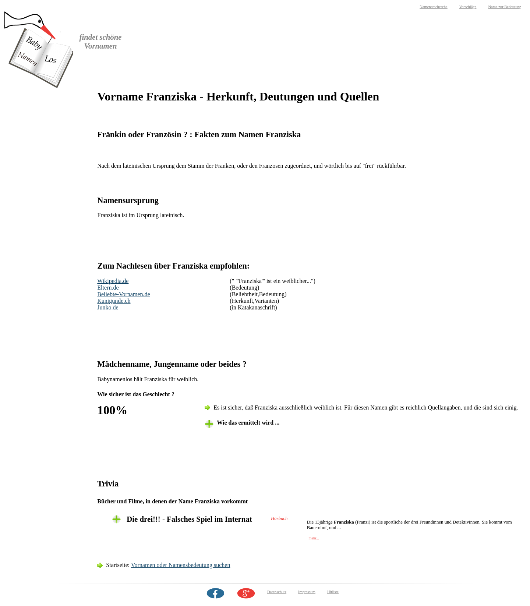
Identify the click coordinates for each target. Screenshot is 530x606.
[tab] (319, 519)
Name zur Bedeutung (504, 7)
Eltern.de (108, 287)
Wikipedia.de (112, 281)
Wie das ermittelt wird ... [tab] (248, 422)
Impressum (306, 592)
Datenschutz (276, 592)
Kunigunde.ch (113, 301)
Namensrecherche (434, 7)
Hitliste (333, 592)
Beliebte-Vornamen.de (123, 294)
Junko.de (107, 307)
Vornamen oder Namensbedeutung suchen (180, 565)
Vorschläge (468, 7)
